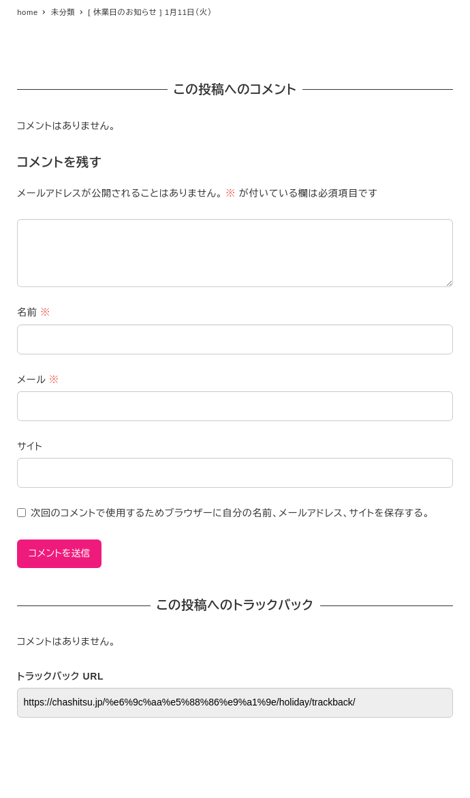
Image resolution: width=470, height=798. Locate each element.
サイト (29, 446)
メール (38, 379)
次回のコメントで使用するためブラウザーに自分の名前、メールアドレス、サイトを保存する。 (230, 513)
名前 (33, 312)
